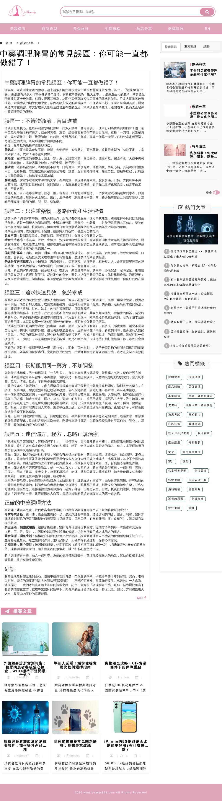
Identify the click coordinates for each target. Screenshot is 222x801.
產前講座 (174, 442)
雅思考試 (174, 414)
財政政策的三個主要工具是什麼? (189, 321)
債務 (186, 461)
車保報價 (174, 395)
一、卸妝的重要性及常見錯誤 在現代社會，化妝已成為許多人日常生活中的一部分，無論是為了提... (190, 167)
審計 (171, 461)
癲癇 (192, 508)
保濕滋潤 (195, 377)
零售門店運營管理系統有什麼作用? (204, 72)
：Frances (68, 755)
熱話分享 (144, 29)
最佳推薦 (171, 46)
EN (207, 29)
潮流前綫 (190, 46)
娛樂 (206, 46)
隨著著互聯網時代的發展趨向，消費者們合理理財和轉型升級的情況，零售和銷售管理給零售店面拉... (190, 87)
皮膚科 (172, 405)
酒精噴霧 (174, 489)
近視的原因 (175, 498)
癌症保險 (174, 480)
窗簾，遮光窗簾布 (201, 395)
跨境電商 (201, 470)
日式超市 (195, 414)
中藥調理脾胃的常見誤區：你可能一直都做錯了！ (74, 58)
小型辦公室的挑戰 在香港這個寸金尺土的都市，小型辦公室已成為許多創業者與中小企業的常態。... (190, 127)
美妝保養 (18, 29)
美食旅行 (81, 29)
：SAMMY (18, 677)
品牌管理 (195, 386)
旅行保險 (174, 508)
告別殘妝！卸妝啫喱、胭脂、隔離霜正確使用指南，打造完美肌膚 (204, 158)
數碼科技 (176, 29)
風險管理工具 (198, 480)
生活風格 (113, 29)
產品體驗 (174, 386)
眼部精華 (204, 433)
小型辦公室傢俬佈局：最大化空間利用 (204, 116)
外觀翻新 (195, 442)
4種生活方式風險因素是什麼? (187, 345)
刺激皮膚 (198, 498)
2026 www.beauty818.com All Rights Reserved (111, 792)
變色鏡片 (195, 489)
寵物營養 (174, 377)
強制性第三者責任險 (199, 405)
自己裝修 (174, 423)
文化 (171, 452)
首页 (9, 43)
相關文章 (18, 611)
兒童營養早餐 (177, 470)
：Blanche (68, 677)
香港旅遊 (195, 423)
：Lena (119, 755)
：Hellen (119, 677)
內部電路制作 (192, 452)
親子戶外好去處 (178, 433)
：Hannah (18, 755)
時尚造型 (49, 29)
